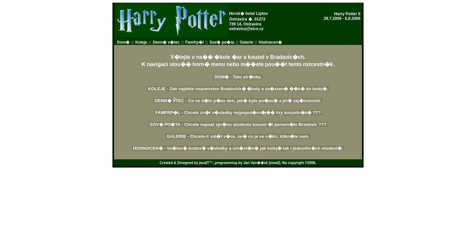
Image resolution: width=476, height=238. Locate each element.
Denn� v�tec (166, 42)
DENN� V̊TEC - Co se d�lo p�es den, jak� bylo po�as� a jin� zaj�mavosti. (237, 100)
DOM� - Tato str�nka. (238, 76)
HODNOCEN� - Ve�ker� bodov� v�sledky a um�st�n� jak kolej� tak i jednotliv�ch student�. (238, 148)
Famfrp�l (194, 42)
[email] (274, 163)
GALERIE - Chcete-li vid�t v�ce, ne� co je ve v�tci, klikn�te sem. (237, 136)
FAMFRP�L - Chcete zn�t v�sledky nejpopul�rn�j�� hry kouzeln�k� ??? (238, 112)
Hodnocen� (270, 42)
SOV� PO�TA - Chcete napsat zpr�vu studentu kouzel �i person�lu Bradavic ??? (238, 124)
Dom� (123, 42)
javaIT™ (206, 163)
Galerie (246, 42)
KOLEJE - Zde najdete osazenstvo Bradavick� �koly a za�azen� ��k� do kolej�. (238, 88)
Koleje (141, 42)
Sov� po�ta (221, 42)
